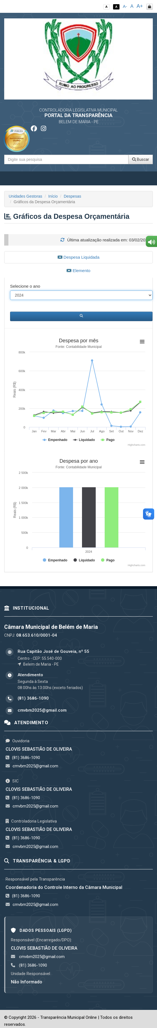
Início (53, 196)
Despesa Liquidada (79, 257)
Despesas (72, 196)
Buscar (140, 159)
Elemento (78, 270)
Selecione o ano (25, 286)
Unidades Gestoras (25, 196)
